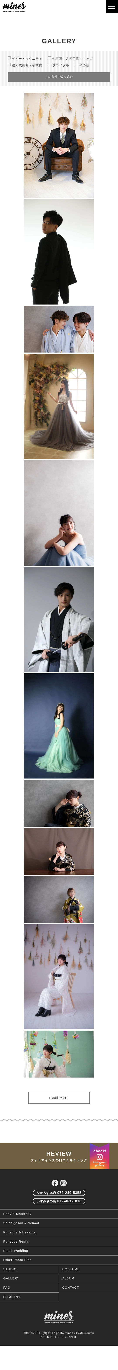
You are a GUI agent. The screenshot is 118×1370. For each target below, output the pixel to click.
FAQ (6, 1302)
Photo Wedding (15, 1266)
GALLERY (11, 1293)
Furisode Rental (16, 1256)
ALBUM (68, 1293)
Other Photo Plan (17, 1275)
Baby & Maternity (17, 1229)
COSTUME (71, 1284)
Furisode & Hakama (19, 1247)
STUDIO (10, 1284)
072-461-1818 (59, 1216)
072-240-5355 (59, 1208)
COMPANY (12, 1312)
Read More (59, 1097)
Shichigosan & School (21, 1238)
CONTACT (70, 1302)
